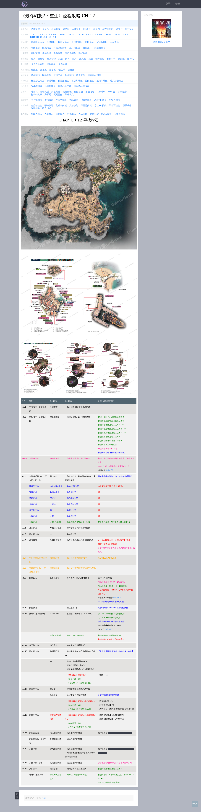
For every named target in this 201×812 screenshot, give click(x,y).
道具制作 (35, 75)
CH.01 (34, 34)
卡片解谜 (62, 64)
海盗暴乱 (55, 91)
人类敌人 (48, 114)
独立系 (61, 69)
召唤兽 (71, 69)
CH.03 (52, 34)
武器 (60, 58)
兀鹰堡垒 (58, 94)
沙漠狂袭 (122, 91)
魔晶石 (82, 58)
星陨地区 (89, 42)
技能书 (121, 58)
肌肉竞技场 (49, 86)
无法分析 (94, 114)
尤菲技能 (73, 105)
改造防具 (58, 75)
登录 (167, 3)
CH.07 (89, 34)
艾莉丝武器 (61, 100)
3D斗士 (111, 91)
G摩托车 (101, 91)
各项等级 (55, 29)
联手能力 (35, 108)
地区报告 (35, 47)
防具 (67, 58)
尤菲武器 (73, 100)
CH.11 (126, 34)
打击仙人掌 (36, 94)
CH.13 (43, 37)
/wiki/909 (117, 598)
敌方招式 (46, 108)
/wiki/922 (110, 470)
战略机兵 (69, 94)
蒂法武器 (48, 100)
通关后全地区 (116, 80)
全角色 (45, 29)
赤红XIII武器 (100, 100)
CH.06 (80, 34)
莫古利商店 (107, 29)
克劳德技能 (36, 105)
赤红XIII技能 (100, 105)
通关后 (119, 29)
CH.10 (117, 34)
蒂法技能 (48, 105)
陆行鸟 (130, 58)
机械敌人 (71, 114)
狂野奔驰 (67, 91)
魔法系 (34, 69)
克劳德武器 (36, 100)
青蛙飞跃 (44, 91)
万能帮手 (76, 29)
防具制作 (46, 75)
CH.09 (108, 34)
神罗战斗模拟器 (81, 86)
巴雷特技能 (86, 105)
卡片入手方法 (37, 64)
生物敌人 (60, 114)
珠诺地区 (51, 42)
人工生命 (82, 114)
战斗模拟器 (74, 47)
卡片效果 (51, 64)
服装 (91, 58)
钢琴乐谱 (46, 53)
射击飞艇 (90, 91)
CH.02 (43, 34)
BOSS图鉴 (106, 114)
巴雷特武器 (86, 100)
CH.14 (52, 37)
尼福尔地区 (102, 42)
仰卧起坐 (78, 91)
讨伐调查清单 (60, 47)
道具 (33, 58)
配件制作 (69, 75)
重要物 (41, 58)
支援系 (43, 69)
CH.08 (98, 34)
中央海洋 (114, 42)
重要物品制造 (94, 75)
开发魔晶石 (99, 47)
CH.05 (71, 34)
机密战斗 (87, 47)
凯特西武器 (114, 100)
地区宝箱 (35, 53)
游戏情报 (35, 29)
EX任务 (87, 29)
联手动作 (127, 105)
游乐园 (96, 29)
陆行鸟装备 (70, 53)
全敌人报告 (36, 114)
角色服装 (58, 53)
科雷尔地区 (63, 42)
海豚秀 (47, 94)
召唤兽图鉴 (119, 114)
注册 (177, 3)
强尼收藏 (82, 53)
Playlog (129, 29)
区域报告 (46, 47)
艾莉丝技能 (61, 105)
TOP (195, 804)
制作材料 (111, 58)
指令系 (52, 69)
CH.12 (34, 37)
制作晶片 (99, 58)
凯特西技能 (114, 105)
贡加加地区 (77, 42)
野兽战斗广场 (64, 86)
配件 (74, 58)
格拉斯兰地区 (37, 42)
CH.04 (62, 34)
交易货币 (51, 58)
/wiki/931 (109, 629)
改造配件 (80, 75)
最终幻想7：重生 (161, 42)
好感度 (66, 29)
